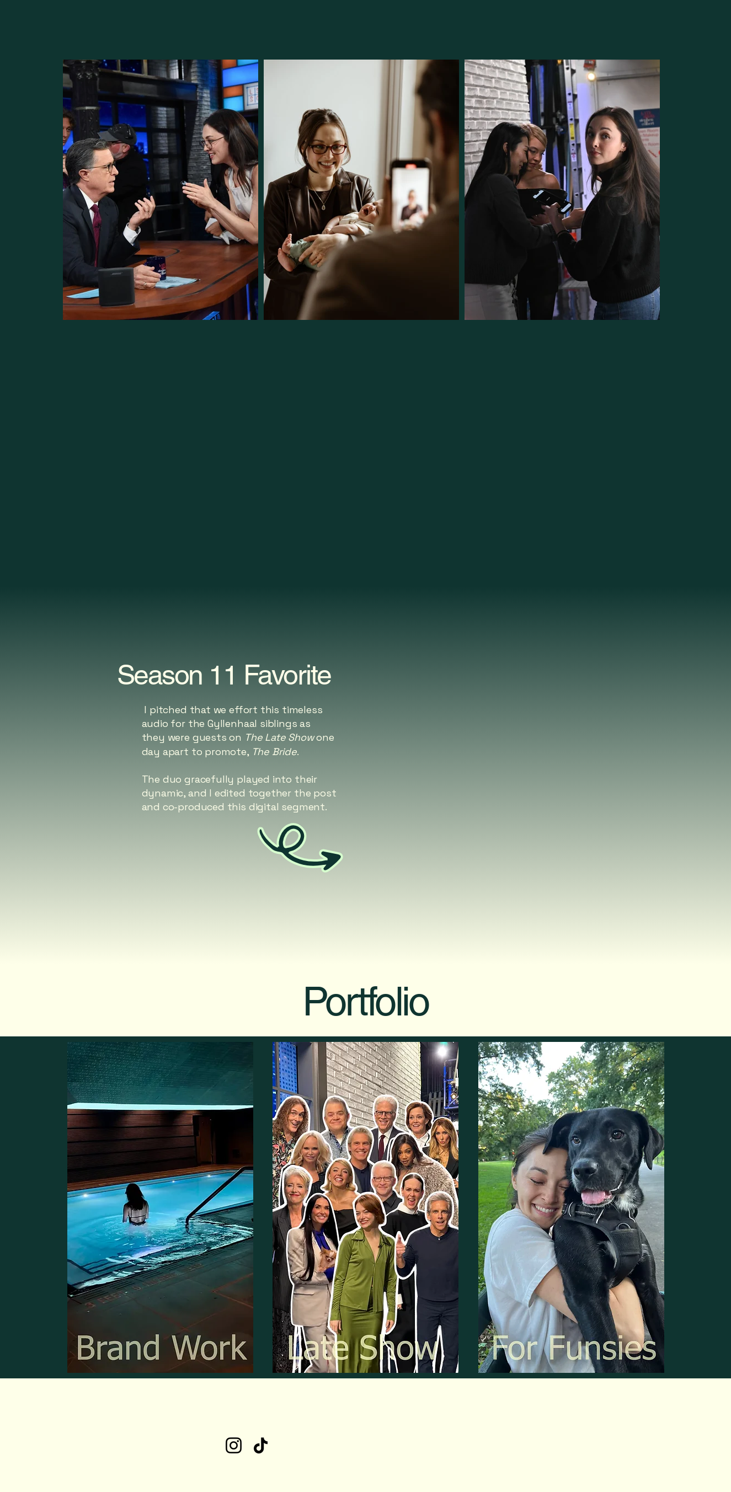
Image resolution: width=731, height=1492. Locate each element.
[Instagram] (233, 1445)
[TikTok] (260, 1445)
